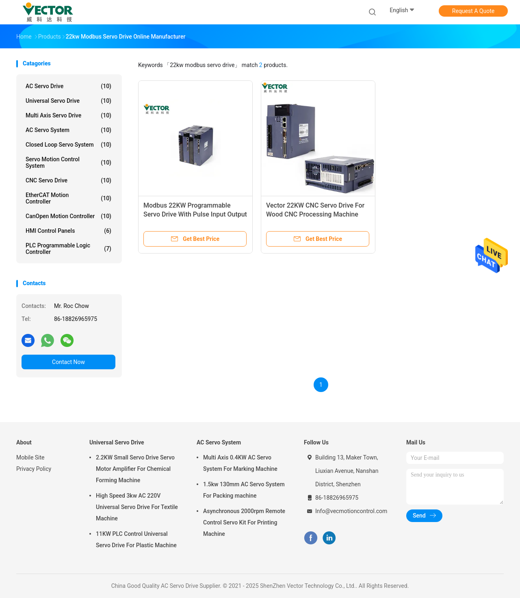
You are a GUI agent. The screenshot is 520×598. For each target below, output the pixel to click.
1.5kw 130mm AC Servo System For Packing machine (244, 490)
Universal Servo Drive (68, 101)
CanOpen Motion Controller (68, 216)
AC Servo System (68, 130)
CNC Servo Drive (68, 180)
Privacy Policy (33, 469)
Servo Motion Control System (68, 162)
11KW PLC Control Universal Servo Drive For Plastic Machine (136, 539)
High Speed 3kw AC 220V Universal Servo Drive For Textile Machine (137, 507)
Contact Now (68, 362)
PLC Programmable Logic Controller (68, 248)
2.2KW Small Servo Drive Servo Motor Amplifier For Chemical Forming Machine (135, 468)
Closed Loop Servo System (68, 145)
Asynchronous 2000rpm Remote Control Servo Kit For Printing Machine (244, 522)
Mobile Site (30, 457)
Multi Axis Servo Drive (68, 115)
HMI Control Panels (68, 231)
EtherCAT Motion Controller (68, 198)
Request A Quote (473, 11)
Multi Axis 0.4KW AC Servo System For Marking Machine (240, 463)
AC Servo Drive (68, 86)
